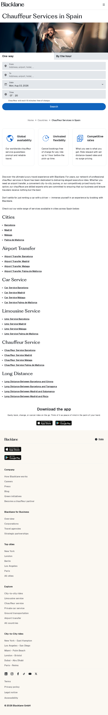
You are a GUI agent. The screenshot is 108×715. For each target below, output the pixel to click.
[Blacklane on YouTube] (30, 673)
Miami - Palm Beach (14, 650)
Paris (7, 571)
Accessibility (11, 697)
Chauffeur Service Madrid (18, 355)
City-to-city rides (13, 593)
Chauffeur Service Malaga (18, 360)
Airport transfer (12, 618)
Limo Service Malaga (15, 328)
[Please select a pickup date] (54, 84)
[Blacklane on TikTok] (24, 673)
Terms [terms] (7, 681)
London (8, 556)
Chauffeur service (14, 603)
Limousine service (14, 598)
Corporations (11, 523)
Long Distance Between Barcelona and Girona (28, 381)
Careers (8, 481)
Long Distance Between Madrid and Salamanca (29, 391)
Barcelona (9, 225)
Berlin (7, 561)
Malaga (8, 235)
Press (7, 486)
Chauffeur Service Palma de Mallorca (24, 365)
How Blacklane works (16, 476)
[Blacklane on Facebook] (18, 673)
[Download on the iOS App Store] (44, 423)
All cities (9, 575)
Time (11, 92)
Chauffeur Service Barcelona (19, 350)
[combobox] (55, 67)
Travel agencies (12, 528)
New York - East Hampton (18, 640)
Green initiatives (13, 496)
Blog (6, 491)
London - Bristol (13, 655)
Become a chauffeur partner (19, 501)
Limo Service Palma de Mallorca (21, 333)
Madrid (8, 230)
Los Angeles (10, 566)
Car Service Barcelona (16, 287)
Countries (43, 120)
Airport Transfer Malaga (17, 266)
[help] (99, 439)
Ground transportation (16, 613)
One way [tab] (7, 56)
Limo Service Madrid (15, 324)
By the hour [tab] (64, 56)
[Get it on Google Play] (62, 423)
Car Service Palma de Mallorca (20, 302)
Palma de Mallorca (14, 240)
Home (31, 120)
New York (9, 551)
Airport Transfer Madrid (16, 261)
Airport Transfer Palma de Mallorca (23, 271)
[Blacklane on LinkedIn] (6, 673)
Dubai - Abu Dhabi (14, 660)
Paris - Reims (11, 665)
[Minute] (16, 95)
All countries (11, 623)
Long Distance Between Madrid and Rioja (26, 396)
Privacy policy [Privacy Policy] (12, 686)
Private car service (14, 608)
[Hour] (11, 95)
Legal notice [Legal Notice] (10, 692)
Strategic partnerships (16, 533)
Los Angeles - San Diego (17, 645)
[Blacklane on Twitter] (36, 673)
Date (11, 82)
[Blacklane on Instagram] (12, 673)
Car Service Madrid (14, 292)
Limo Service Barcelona (16, 319)
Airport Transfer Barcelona (18, 256)
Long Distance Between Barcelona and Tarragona (30, 386)
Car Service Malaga (14, 297)
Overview (9, 518)
